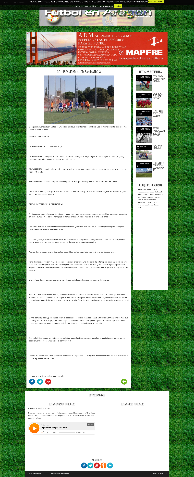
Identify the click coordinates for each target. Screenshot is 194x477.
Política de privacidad (159, 474)
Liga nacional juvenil (141, 147)
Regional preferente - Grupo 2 (143, 112)
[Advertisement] (150, 250)
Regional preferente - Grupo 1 (143, 95)
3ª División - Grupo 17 (143, 78)
